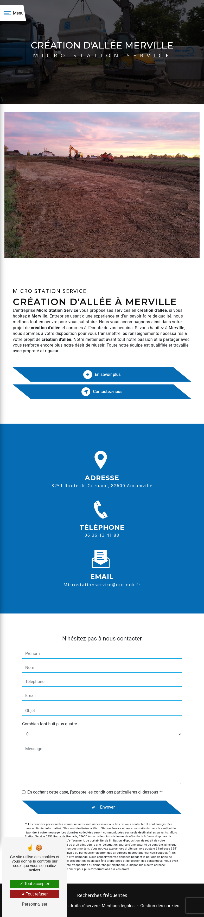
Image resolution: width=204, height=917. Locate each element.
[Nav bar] (13, 13)
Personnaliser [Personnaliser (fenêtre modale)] (34, 904)
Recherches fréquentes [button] (102, 895)
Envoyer (107, 799)
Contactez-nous (101, 391)
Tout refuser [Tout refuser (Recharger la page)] (34, 894)
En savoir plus (101, 374)
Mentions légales (118, 905)
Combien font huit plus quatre (49, 716)
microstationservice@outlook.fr (102, 577)
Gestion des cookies (159, 905)
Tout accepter (34, 883)
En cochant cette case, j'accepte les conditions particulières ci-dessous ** (95, 784)
